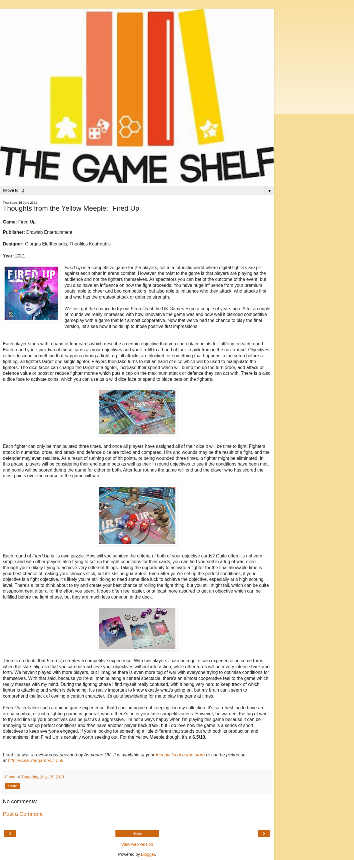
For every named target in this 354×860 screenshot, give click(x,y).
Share (12, 786)
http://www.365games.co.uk (35, 760)
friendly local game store (180, 754)
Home (137, 833)
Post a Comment (23, 814)
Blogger (148, 854)
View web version (137, 844)
